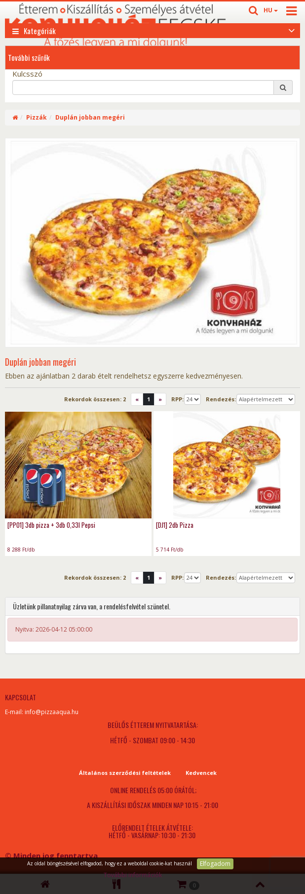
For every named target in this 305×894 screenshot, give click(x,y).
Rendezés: (221, 399)
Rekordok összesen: (95, 399)
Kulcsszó (27, 74)
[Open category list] (291, 29)
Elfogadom (215, 863)
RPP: (177, 399)
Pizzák (36, 117)
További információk (133, 875)
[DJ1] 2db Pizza (174, 525)
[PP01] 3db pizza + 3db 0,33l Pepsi (51, 525)
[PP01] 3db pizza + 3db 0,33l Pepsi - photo (78, 464)
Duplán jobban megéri (90, 117)
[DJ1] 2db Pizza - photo (226, 464)
